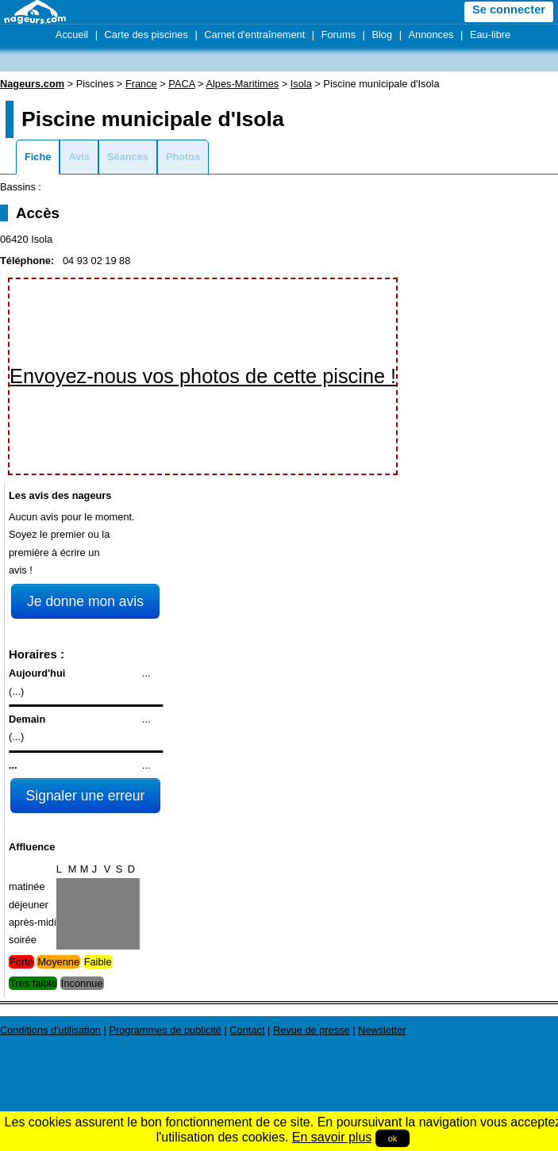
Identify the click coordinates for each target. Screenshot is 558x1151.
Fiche (38, 157)
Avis (79, 157)
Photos (183, 157)
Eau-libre (490, 34)
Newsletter (382, 1030)
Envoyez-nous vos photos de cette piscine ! (203, 376)
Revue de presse (311, 1030)
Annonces (431, 34)
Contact (246, 1030)
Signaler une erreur (85, 796)
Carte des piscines (146, 34)
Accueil (72, 34)
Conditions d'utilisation (50, 1030)
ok (393, 1138)
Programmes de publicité (165, 1030)
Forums (338, 34)
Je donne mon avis (85, 601)
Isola (301, 84)
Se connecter (508, 9)
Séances (127, 157)
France (141, 84)
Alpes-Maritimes (242, 84)
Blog (381, 34)
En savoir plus (332, 1137)
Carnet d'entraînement (254, 34)
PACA (181, 84)
